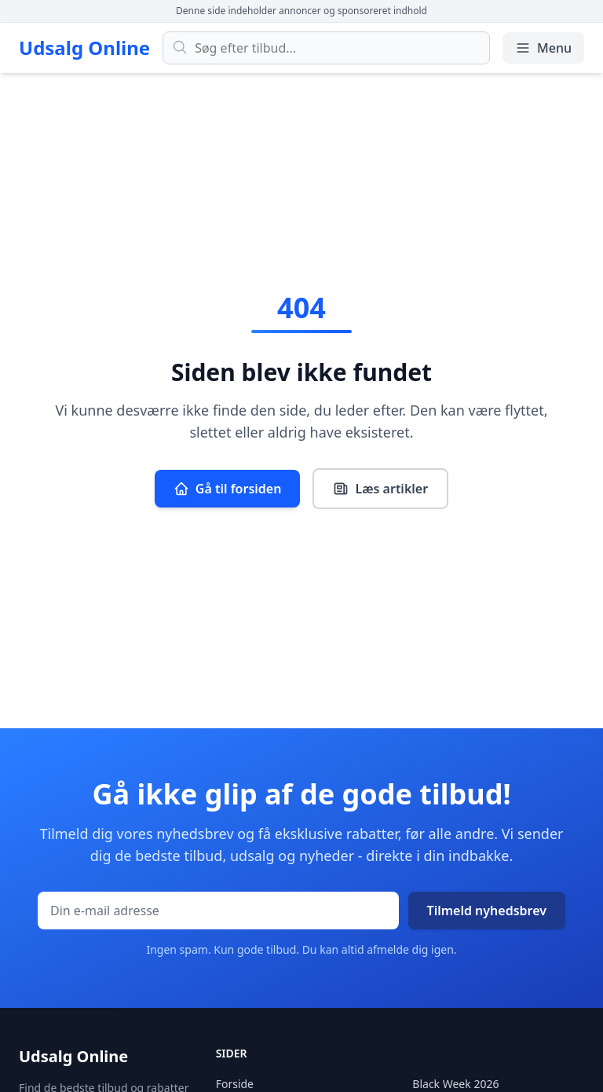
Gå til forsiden (228, 488)
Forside (235, 1083)
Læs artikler (380, 488)
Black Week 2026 (455, 1083)
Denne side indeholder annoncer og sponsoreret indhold (301, 10)
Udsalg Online (84, 47)
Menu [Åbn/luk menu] (543, 48)
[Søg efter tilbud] (326, 47)
